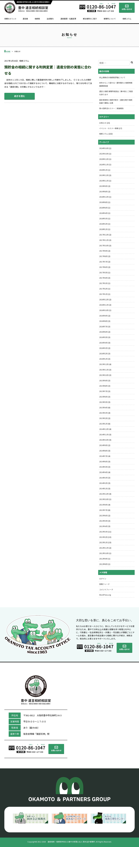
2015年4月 (103, 407)
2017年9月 (103, 251)
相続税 (37, 18)
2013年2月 (103, 537)
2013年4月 (103, 526)
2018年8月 (103, 202)
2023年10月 (104, 153)
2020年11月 (104, 164)
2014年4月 (103, 472)
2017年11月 (104, 240)
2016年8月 (103, 321)
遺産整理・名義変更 (68, 18)
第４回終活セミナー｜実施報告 (111, 108)
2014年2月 (103, 483)
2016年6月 (103, 332)
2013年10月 (104, 499)
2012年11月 (104, 548)
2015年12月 (104, 364)
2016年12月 (104, 299)
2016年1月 (103, 359)
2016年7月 (103, 326)
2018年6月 (103, 207)
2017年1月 (103, 294)
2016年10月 (104, 310)
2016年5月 (103, 337)
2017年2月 (103, 288)
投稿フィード (104, 584)
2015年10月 (104, 375)
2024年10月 (104, 148)
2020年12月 (104, 159)
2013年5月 (103, 521)
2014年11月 (104, 434)
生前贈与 (50, 18)
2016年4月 (103, 342)
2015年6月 (103, 396)
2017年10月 (104, 245)
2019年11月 (104, 180)
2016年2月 (103, 353)
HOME (8, 51)
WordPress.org (105, 594)
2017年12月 (104, 234)
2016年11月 (104, 305)
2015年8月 (103, 386)
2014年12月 (104, 429)
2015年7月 (103, 391)
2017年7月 (103, 261)
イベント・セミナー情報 (108, 128)
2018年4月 (103, 213)
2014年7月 (103, 456)
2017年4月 (103, 278)
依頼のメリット (10, 18)
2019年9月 (103, 186)
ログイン (102, 578)
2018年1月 (103, 229)
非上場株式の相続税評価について (112, 77)
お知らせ (102, 123)
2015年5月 (103, 402)
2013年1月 (103, 542)
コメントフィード (106, 589)
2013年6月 (103, 515)
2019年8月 (103, 191)
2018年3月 (103, 218)
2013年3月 (103, 531)
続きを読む (19, 96)
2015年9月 (103, 380)
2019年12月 (104, 175)
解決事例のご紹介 (90, 18)
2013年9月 (103, 504)
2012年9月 (103, 558)
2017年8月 (103, 256)
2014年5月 (103, 467)
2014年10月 (104, 440)
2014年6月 (103, 461)
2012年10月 (104, 553)
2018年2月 (103, 224)
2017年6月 (103, 267)
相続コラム (127, 18)
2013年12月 (104, 494)
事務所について (110, 18)
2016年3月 (103, 348)
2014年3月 (103, 477)
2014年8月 (103, 450)
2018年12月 (104, 197)
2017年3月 (103, 283)
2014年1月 (103, 488)
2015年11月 (104, 369)
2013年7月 (103, 510)
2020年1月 (103, 170)
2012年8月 (103, 564)
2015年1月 (103, 423)
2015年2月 (103, 418)
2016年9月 (103, 315)
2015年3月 (103, 413)
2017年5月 (103, 272)
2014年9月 (103, 445)
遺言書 (25, 18)
